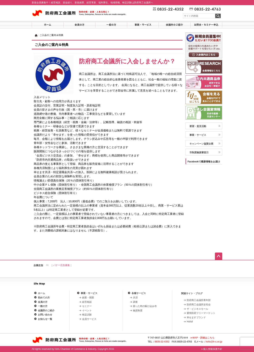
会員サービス (89, 319)
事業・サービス (198, 135)
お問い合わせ (45, 314)
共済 (135, 297)
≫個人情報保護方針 (211, 349)
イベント (87, 310)
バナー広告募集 (61, 265)
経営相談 (87, 302)
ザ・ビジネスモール (197, 309)
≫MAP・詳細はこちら (202, 337)
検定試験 (87, 314)
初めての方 (44, 297)
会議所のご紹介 (46, 310)
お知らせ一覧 (45, 319)
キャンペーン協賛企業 (201, 143)
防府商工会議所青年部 (199, 300)
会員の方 (42, 302)
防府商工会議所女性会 (199, 304)
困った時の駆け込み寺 (145, 306)
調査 (135, 302)
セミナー (87, 306)
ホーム (41, 293)
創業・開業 (88, 297)
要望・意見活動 (198, 126)
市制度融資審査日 (199, 152)
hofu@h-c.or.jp (214, 341)
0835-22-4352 (162, 341)
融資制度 (137, 310)
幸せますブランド (196, 317)
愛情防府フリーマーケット (201, 313)
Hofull (190, 321)
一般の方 (42, 306)
